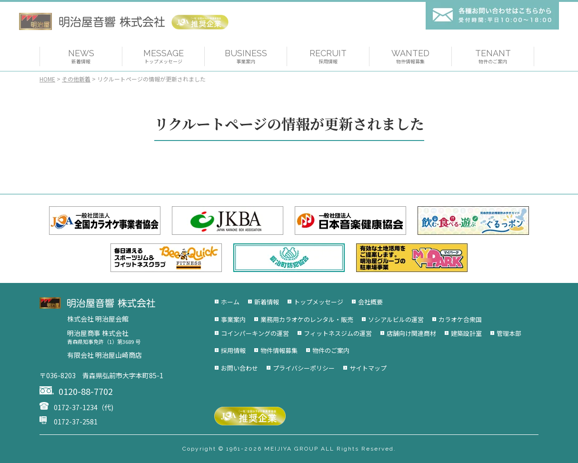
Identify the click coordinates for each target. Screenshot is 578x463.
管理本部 (509, 333)
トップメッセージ (318, 301)
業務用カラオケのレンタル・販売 (306, 319)
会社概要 (370, 301)
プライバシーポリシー (304, 367)
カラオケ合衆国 (460, 319)
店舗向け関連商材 (411, 333)
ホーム (230, 301)
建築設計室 (466, 333)
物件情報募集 (279, 350)
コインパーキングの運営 (255, 333)
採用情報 (233, 350)
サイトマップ (368, 367)
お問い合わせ (239, 367)
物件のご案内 (330, 350)
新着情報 (266, 301)
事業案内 (233, 319)
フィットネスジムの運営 (338, 333)
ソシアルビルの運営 (396, 319)
